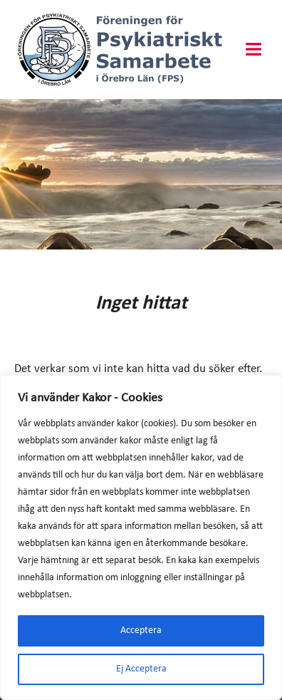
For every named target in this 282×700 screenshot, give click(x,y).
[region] (141, 537)
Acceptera (141, 630)
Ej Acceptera (141, 669)
